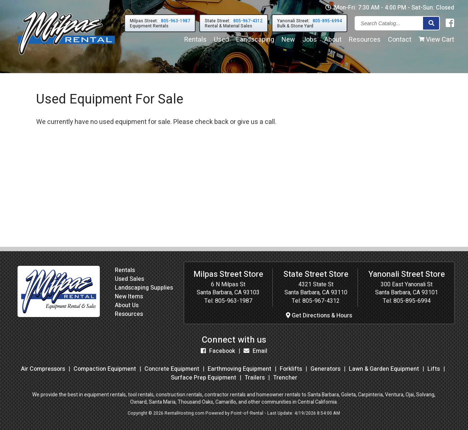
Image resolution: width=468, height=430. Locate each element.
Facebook (218, 351)
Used (221, 40)
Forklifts (291, 369)
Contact (399, 40)
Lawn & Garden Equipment (384, 369)
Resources (365, 40)
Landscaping (255, 40)
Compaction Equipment (104, 369)
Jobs (309, 40)
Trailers (255, 377)
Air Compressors (43, 369)
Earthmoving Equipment (239, 369)
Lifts (433, 369)
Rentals (195, 40)
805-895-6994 (412, 301)
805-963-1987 (233, 301)
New (288, 40)
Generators (325, 369)
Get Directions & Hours (319, 315)
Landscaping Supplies (144, 287)
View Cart (436, 40)
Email (255, 351)
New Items (129, 296)
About (332, 40)
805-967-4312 (321, 301)
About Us (127, 305)
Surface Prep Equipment (203, 377)
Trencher (285, 377)
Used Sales (129, 279)
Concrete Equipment (171, 369)
